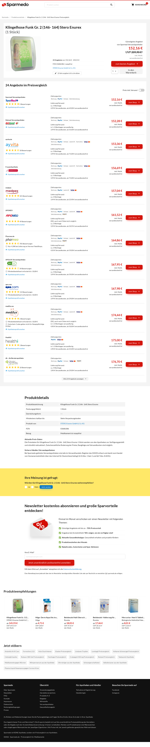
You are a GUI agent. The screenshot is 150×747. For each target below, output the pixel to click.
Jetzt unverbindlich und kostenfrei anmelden (49, 562)
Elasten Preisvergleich (63, 651)
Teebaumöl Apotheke (126, 657)
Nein (36, 487)
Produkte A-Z (45, 696)
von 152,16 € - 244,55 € (66, 60)
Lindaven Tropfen (81, 651)
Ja (29, 487)
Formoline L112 (29, 651)
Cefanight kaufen (11, 657)
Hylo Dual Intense (44, 651)
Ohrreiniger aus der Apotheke (69, 662)
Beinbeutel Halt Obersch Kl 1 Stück (75, 617)
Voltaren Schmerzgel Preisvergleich (126, 651)
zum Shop (134, 102)
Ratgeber (43, 698)
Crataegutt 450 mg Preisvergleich (82, 657)
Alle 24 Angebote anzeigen (75, 379)
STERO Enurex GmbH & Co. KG (64, 68)
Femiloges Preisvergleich (57, 657)
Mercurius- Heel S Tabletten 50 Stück (133, 617)
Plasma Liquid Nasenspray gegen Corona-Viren (22, 668)
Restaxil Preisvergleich (106, 657)
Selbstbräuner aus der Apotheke (115, 662)
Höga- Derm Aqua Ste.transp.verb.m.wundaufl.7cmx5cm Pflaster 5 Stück (46, 617)
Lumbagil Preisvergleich (100, 651)
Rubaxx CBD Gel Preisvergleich (32, 657)
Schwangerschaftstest (91, 662)
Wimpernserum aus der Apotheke (42, 662)
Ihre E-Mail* (29, 552)
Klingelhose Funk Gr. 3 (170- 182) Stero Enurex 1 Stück (18, 617)
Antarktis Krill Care (12, 651)
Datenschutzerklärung (72, 569)
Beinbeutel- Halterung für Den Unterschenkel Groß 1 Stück (104, 617)
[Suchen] (110, 4)
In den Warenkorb (131, 71)
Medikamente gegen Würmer (15, 662)
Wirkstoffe (44, 701)
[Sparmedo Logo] (15, 4)
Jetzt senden (46, 487)
